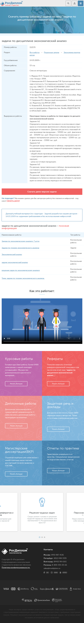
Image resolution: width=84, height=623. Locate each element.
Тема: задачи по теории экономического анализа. (23, 278)
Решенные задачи (51, 53)
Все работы (34, 53)
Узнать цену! (13, 201)
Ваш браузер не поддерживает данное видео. (42, 321)
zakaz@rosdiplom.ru (52, 568)
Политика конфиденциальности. (16, 568)
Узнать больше (16, 384)
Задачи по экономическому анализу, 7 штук (20, 241)
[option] (42, 512)
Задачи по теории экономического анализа (20, 248)
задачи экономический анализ (15, 262)
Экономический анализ (12, 254)
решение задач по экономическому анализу (21, 270)
